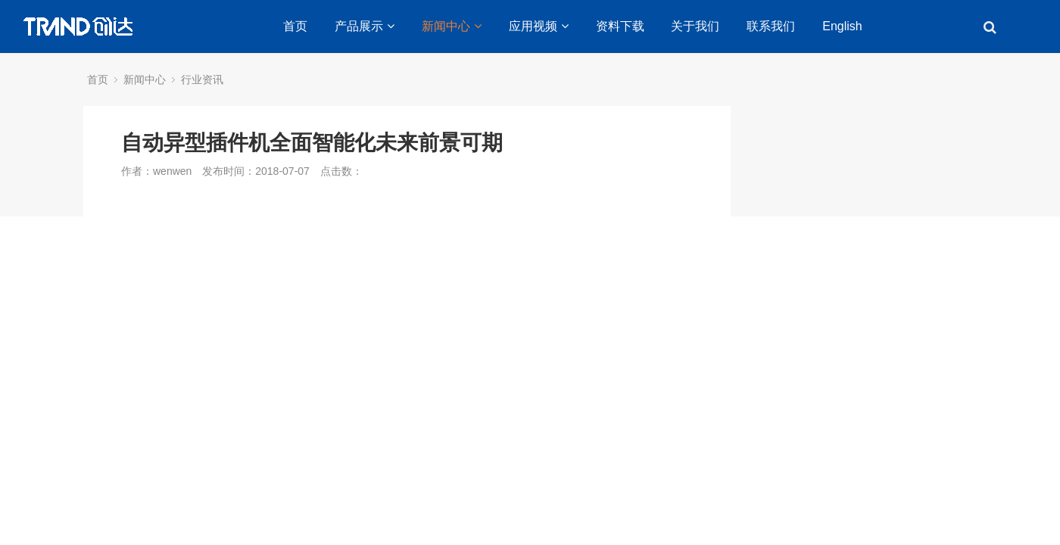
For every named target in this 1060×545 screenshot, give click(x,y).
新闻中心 (452, 26)
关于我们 (695, 26)
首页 (295, 26)
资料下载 (620, 26)
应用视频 (539, 26)
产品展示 (364, 26)
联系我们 (771, 26)
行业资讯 (202, 79)
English (842, 26)
